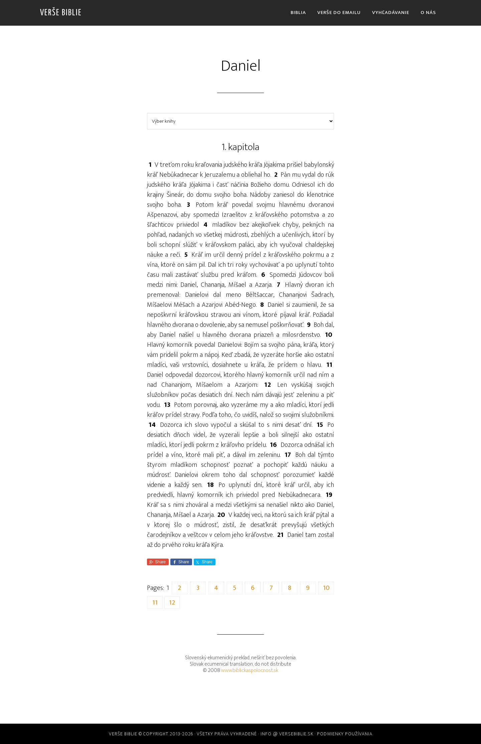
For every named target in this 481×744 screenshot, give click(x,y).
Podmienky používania (344, 734)
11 (155, 602)
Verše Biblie (61, 13)
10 (326, 588)
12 (172, 602)
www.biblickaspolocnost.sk (249, 670)
